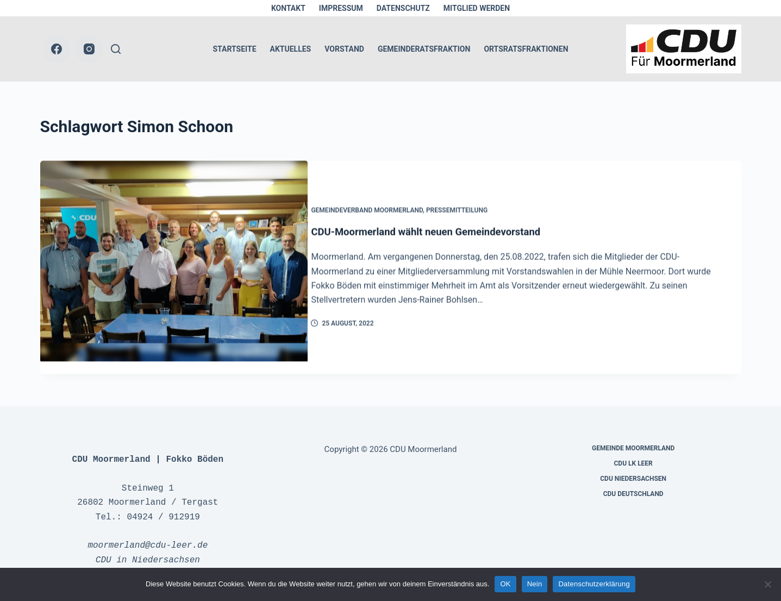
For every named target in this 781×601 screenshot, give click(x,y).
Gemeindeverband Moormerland (380, 205)
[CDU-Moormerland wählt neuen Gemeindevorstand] (174, 262)
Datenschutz (403, 8)
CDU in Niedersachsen (148, 548)
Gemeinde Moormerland (633, 435)
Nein (534, 584)
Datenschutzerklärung (593, 584)
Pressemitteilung (469, 205)
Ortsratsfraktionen (526, 49)
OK (505, 584)
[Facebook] (56, 49)
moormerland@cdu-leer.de (148, 533)
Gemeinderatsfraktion (424, 49)
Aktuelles (290, 49)
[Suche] (116, 49)
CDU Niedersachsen (633, 466)
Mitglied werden (476, 8)
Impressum (341, 8)
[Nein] (767, 584)
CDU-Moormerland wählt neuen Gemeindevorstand (448, 226)
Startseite (234, 49)
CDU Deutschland (633, 481)
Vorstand (344, 49)
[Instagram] (89, 49)
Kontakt (288, 8)
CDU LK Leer (633, 451)
